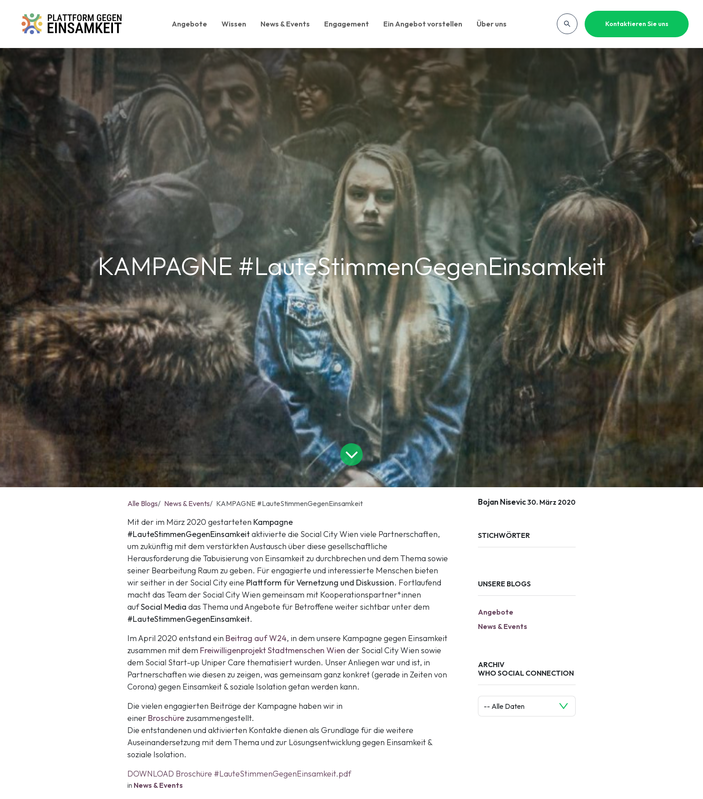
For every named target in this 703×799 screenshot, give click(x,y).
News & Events (285, 23)
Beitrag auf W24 (256, 638)
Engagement (346, 23)
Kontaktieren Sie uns (636, 24)
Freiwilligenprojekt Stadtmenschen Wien (272, 650)
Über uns (492, 23)
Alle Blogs (142, 503)
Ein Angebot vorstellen (422, 23)
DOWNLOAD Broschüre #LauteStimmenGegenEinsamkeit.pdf (239, 773)
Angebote (189, 23)
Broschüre (166, 718)
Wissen (233, 23)
